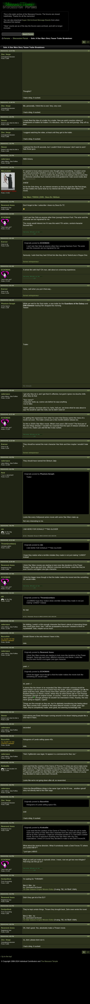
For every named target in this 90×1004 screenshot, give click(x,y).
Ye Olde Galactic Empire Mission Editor (38, 889)
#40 (88, 936)
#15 (88, 414)
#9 (88, 214)
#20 (88, 540)
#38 (88, 906)
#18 (88, 469)
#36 (88, 875)
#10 (88, 238)
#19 (88, 525)
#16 (88, 441)
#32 (88, 785)
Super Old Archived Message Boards (36, 20)
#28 (88, 724)
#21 (88, 562)
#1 (88, 51)
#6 (88, 155)
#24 (88, 621)
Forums (7, 38)
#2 (88, 102)
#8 (88, 202)
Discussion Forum (20, 38)
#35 (88, 856)
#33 (88, 797)
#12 (88, 285)
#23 (88, 593)
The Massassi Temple (49, 961)
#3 (88, 117)
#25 (88, 633)
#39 (88, 924)
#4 (88, 129)
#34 (88, 823)
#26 (88, 647)
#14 (88, 390)
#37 (88, 894)
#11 (88, 266)
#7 (88, 167)
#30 (88, 750)
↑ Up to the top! (6, 956)
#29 (88, 736)
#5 (88, 143)
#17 (88, 457)
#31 (88, 762)
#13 (88, 300)
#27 (88, 712)
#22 (88, 574)
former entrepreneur (31, 262)
